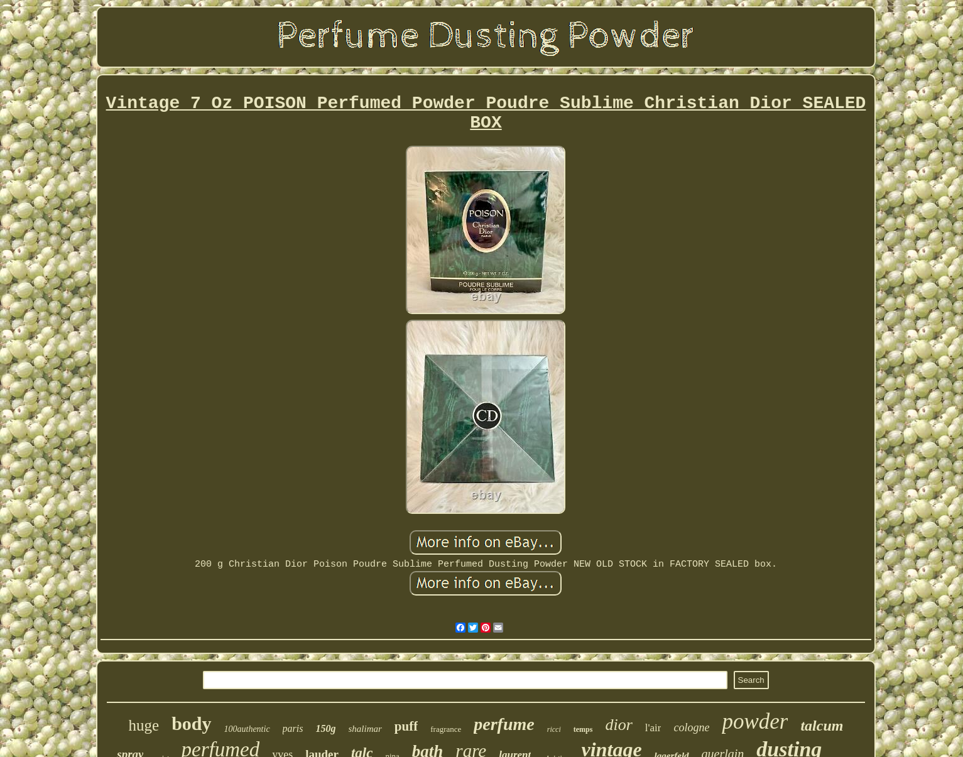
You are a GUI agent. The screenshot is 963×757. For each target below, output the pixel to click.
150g (326, 728)
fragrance (445, 729)
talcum (821, 725)
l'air (653, 728)
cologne (691, 727)
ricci (554, 729)
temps (583, 729)
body (191, 723)
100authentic (247, 729)
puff (406, 726)
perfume (504, 724)
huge (144, 725)
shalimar (365, 729)
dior (618, 725)
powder (755, 721)
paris (293, 728)
